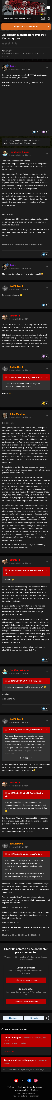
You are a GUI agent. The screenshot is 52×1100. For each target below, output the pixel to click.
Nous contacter (21, 1090)
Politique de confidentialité (30, 1087)
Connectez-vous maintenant (26, 1001)
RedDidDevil (35, 570)
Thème (11, 1087)
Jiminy (8, 51)
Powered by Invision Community (26, 1096)
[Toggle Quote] (6, 377)
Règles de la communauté (26, 26)
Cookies (34, 1090)
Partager (13, 1018)
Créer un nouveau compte (26, 980)
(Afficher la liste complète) (15, 1043)
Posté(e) (19, 69)
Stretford (34, 377)
